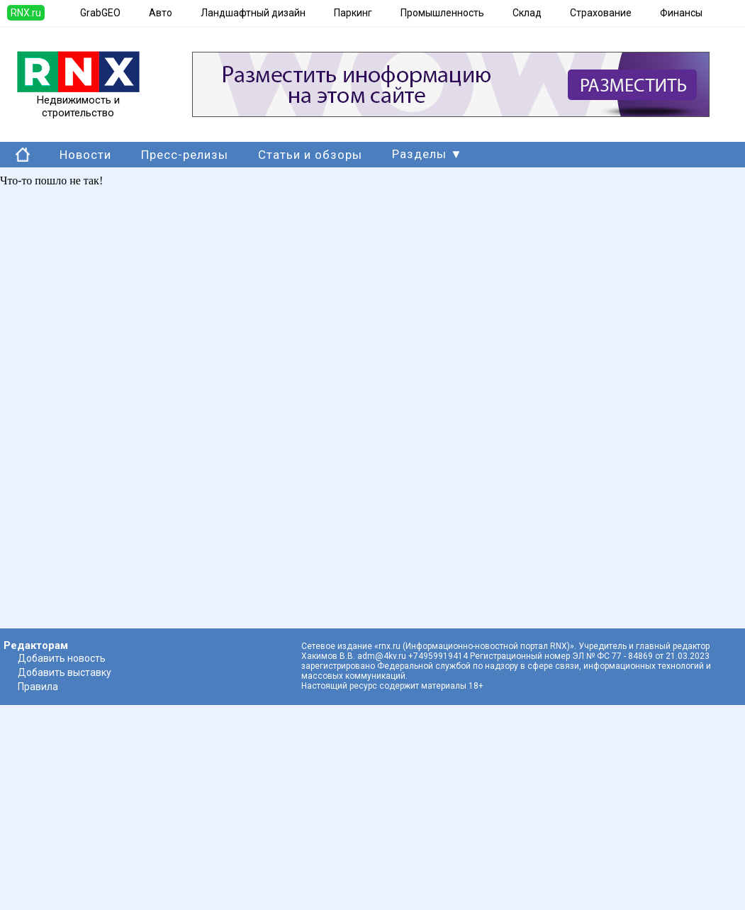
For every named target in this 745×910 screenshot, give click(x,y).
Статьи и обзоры (310, 155)
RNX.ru (26, 12)
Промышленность (442, 12)
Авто (160, 12)
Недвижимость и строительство (78, 101)
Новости (85, 155)
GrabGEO (100, 12)
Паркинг (353, 12)
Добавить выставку (64, 672)
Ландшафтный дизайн (253, 12)
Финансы (681, 12)
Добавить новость (62, 658)
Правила (38, 686)
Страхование (601, 12)
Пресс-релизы (184, 155)
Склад (527, 12)
